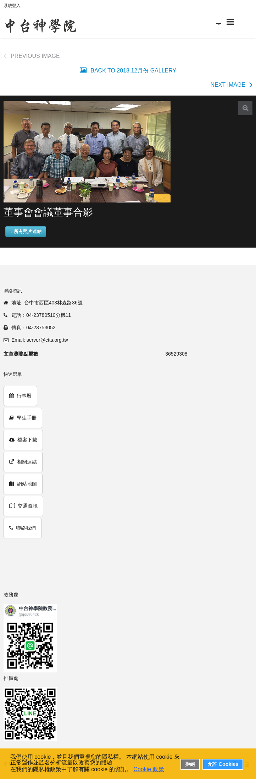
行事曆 (20, 396)
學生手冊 (23, 418)
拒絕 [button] (190, 764)
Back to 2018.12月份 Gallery (132, 70)
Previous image (35, 56)
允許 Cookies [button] (223, 764)
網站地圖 (23, 484)
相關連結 (23, 462)
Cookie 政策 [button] (148, 769)
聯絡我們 (22, 528)
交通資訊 (23, 506)
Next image (228, 85)
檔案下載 (23, 440)
